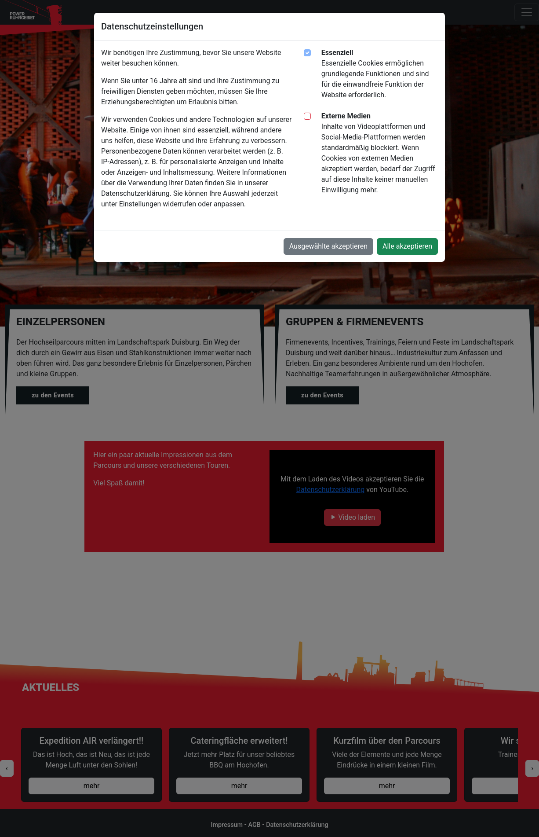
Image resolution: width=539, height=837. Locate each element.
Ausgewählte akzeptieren (328, 246)
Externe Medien (346, 116)
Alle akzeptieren (407, 246)
